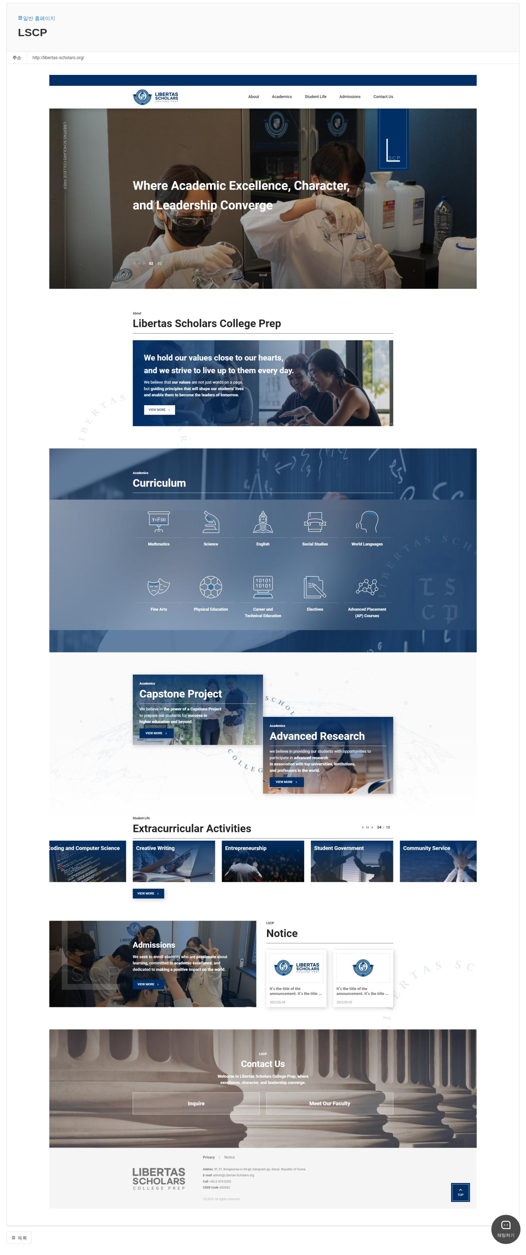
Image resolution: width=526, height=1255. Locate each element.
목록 (19, 1238)
